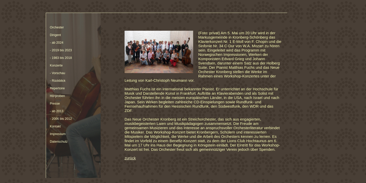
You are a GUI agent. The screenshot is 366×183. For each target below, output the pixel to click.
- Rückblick (58, 80)
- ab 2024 (56, 42)
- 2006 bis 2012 (61, 119)
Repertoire (57, 88)
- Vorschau (57, 73)
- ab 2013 (56, 111)
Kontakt (55, 126)
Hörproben (57, 96)
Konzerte (56, 65)
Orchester (57, 27)
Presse (55, 103)
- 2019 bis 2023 (61, 50)
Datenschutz (59, 141)
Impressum (58, 134)
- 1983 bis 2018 (61, 58)
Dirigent (55, 35)
